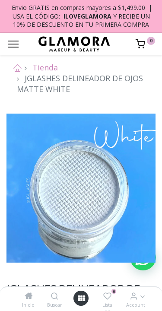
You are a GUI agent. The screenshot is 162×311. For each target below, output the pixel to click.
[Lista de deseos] (107, 296)
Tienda (45, 67)
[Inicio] (28, 296)
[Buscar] (55, 296)
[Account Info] (134, 296)
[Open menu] (81, 298)
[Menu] (13, 44)
